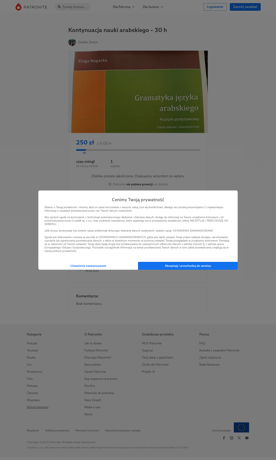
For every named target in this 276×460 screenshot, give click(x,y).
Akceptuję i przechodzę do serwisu (188, 266)
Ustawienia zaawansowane (88, 266)
